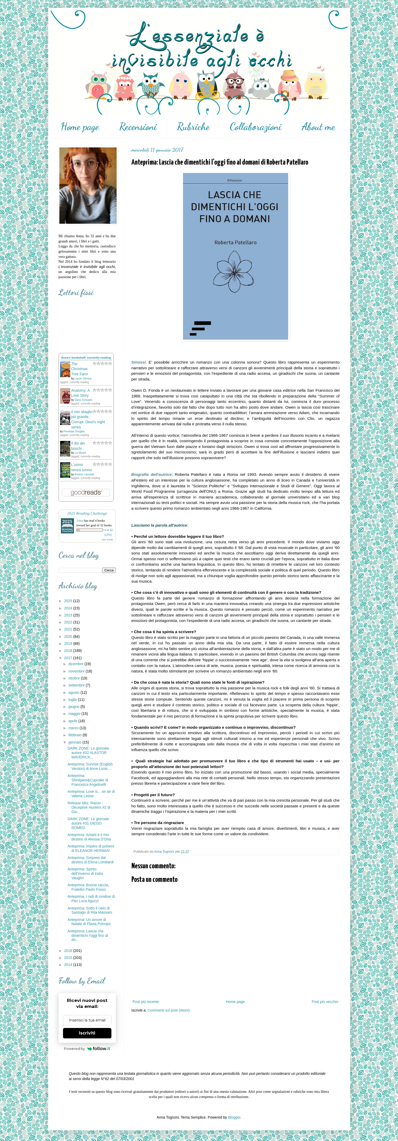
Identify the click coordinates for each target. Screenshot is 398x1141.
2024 (68, 608)
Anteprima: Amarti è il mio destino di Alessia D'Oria (89, 837)
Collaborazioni (255, 127)
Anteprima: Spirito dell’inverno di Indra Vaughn (85, 873)
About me (318, 127)
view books (107, 539)
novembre (77, 671)
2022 (68, 622)
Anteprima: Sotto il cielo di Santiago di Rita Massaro (89, 910)
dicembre (76, 664)
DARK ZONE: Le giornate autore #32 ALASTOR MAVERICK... (88, 752)
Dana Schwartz (83, 399)
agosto (74, 692)
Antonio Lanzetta (84, 474)
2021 (68, 629)
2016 (68, 951)
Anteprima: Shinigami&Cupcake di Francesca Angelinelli (87, 780)
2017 (68, 658)
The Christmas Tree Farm (79, 369)
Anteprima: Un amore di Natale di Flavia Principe (89, 922)
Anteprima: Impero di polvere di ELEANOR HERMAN (90, 848)
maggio (74, 714)
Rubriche (193, 127)
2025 (68, 601)
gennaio (75, 742)
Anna (80, 520)
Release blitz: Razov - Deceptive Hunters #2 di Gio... (88, 807)
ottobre (74, 678)
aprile (73, 721)
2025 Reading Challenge (87, 513)
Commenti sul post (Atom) (169, 1010)
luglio (73, 699)
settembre (77, 685)
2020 (68, 636)
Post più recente (146, 1002)
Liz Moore (80, 452)
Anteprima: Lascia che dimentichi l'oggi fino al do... (87, 935)
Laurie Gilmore (83, 378)
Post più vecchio (325, 1002)
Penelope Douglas (74, 431)
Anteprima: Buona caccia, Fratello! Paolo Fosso (88, 887)
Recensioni (138, 127)
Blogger (234, 1117)
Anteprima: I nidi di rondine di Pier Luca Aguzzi (91, 898)
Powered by (87, 1048)
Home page (80, 127)
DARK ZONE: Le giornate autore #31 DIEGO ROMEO (88, 823)
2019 (68, 643)
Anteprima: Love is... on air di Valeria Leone (91, 793)
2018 (68, 651)
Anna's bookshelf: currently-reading (86, 357)
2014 (68, 965)
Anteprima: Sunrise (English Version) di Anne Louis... (90, 766)
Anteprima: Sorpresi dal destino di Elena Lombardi (90, 860)
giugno (74, 706)
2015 (68, 958)
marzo (74, 728)
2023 (68, 615)
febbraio (75, 735)
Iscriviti (87, 1033)
